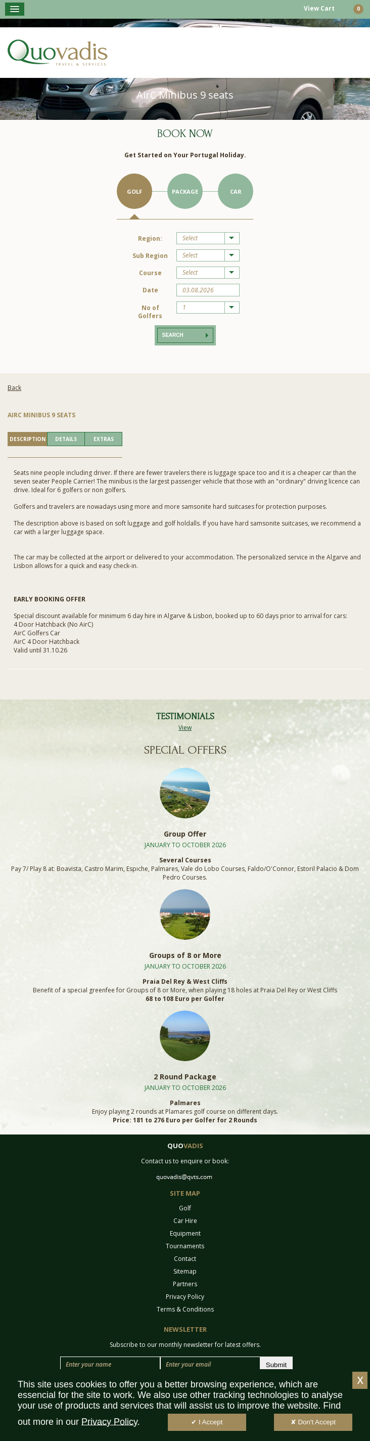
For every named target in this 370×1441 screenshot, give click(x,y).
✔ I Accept (206, 1422)
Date (150, 290)
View (185, 727)
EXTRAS (104, 439)
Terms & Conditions (185, 1309)
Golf (134, 191)
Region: (150, 238)
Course (150, 273)
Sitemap (185, 1271)
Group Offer (185, 834)
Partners (185, 1284)
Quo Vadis (58, 52)
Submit (276, 1365)
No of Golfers (150, 311)
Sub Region (150, 255)
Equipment (185, 1233)
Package (185, 191)
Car (236, 191)
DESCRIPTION (27, 439)
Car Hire (185, 1220)
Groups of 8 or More (185, 955)
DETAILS (66, 439)
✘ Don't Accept (313, 1422)
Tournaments (185, 1246)
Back (14, 387)
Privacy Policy (185, 1296)
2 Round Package (185, 1076)
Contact (185, 1258)
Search (172, 335)
